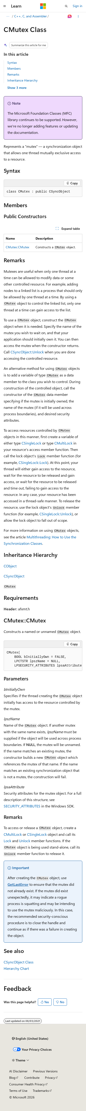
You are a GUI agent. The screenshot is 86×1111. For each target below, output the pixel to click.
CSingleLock (31, 443)
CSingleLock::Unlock (55, 513)
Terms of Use (18, 1090)
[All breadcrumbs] (8, 16)
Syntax (12, 62)
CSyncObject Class (18, 962)
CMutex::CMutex (17, 247)
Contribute (31, 1077)
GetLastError (18, 884)
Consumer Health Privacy (27, 1084)
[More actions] (78, 16)
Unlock (24, 840)
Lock (7, 840)
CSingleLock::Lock (33, 462)
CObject (10, 565)
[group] (43, 659)
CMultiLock (63, 443)
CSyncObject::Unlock (27, 351)
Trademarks (41, 1090)
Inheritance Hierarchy (22, 80)
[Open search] (66, 6)
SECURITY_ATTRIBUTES (22, 806)
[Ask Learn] (69, 16)
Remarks (13, 74)
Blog (12, 1077)
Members (14, 68)
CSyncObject (14, 576)
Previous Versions (45, 1071)
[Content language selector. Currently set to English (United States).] (30, 1038)
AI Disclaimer (18, 1071)
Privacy (50, 1077)
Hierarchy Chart (16, 968)
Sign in (77, 6)
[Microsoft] (43, 6)
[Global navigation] (4, 6)
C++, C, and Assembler (30, 16)
